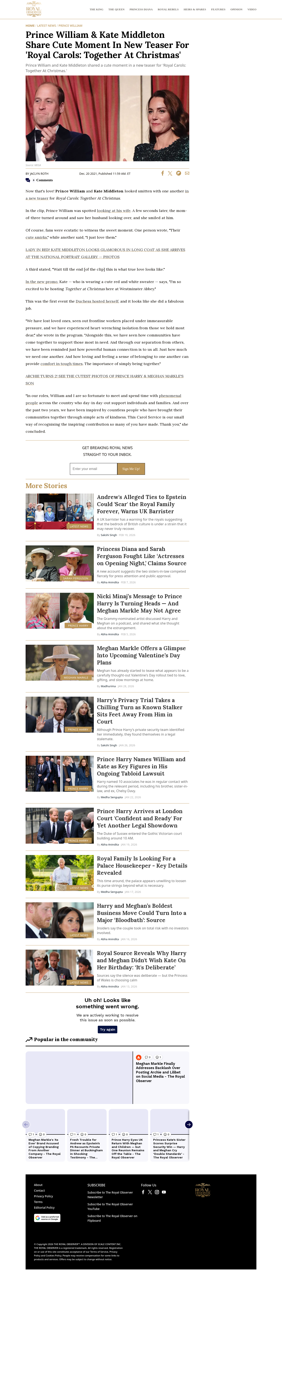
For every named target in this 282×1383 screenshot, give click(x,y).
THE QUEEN (116, 9)
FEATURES (218, 9)
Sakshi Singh (109, 535)
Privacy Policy (43, 1139)
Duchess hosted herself (97, 301)
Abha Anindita (110, 582)
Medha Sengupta (112, 797)
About (38, 1127)
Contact (39, 1133)
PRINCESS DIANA (141, 9)
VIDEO (251, 9)
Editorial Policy (44, 1150)
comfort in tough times (61, 363)
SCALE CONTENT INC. (109, 1186)
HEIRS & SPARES (195, 9)
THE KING (96, 9)
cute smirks (36, 237)
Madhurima (108, 686)
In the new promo (41, 281)
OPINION (236, 9)
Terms (38, 1144)
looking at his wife (114, 210)
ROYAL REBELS (168, 9)
